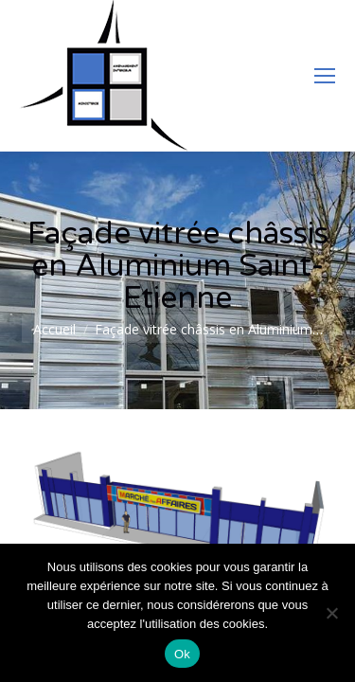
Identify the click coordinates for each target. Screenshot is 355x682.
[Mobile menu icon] (324, 75)
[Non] (331, 612)
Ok (182, 654)
